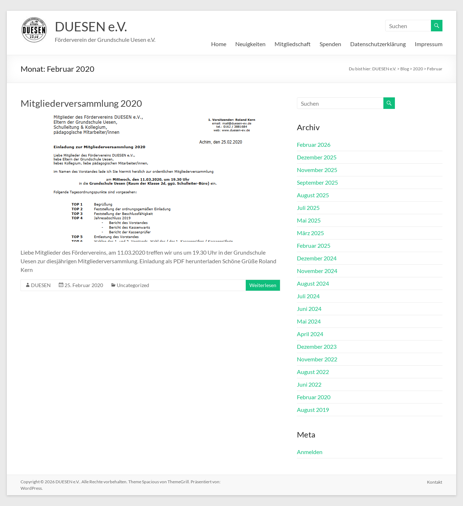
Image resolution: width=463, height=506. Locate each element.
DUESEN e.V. (91, 26)
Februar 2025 (313, 245)
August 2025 (313, 195)
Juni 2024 (309, 308)
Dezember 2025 (317, 157)
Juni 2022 (309, 384)
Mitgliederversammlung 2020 (81, 103)
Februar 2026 (313, 144)
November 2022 (317, 359)
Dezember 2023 (317, 346)
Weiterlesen (262, 285)
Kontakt (434, 481)
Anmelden (309, 451)
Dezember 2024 (317, 258)
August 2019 (313, 409)
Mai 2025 (309, 220)
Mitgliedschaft (293, 43)
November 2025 (317, 169)
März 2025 (310, 232)
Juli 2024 (308, 295)
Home (218, 43)
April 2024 (310, 333)
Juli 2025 (308, 207)
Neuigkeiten (250, 43)
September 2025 (317, 182)
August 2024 (313, 283)
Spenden (330, 43)
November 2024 (317, 270)
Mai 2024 (309, 321)
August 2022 (313, 371)
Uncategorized (133, 285)
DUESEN (41, 285)
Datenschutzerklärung (378, 43)
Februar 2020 (313, 396)
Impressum (428, 43)
